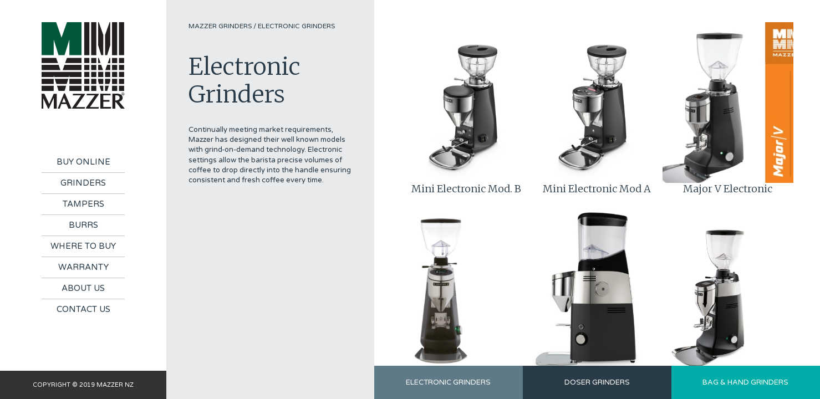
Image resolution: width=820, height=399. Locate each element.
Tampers (83, 204)
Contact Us (83, 309)
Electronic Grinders (296, 26)
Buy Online (83, 162)
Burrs (83, 225)
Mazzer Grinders (220, 26)
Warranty (83, 267)
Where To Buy (83, 246)
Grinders (83, 183)
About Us (83, 288)
